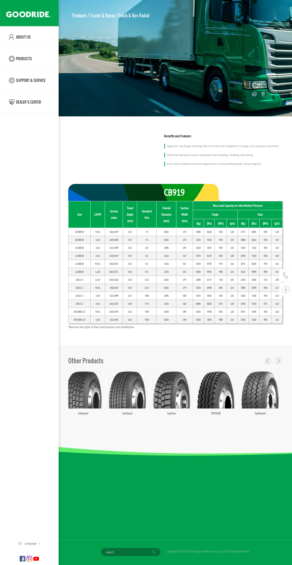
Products (79, 15)
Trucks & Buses (102, 15)
